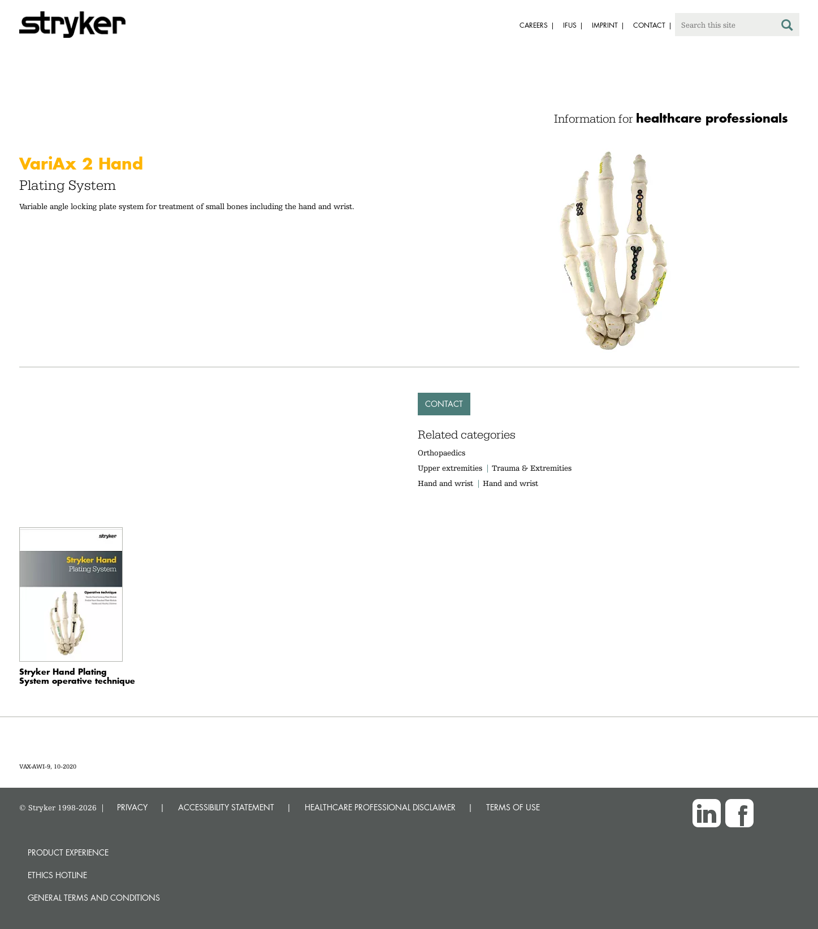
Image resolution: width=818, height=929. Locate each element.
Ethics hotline (57, 875)
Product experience (68, 852)
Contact (444, 403)
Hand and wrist (445, 483)
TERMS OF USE (513, 807)
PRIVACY (132, 807)
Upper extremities (450, 467)
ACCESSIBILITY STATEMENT (226, 807)
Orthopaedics (441, 452)
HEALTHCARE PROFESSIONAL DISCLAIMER (380, 807)
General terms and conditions (94, 897)
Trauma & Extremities (532, 467)
